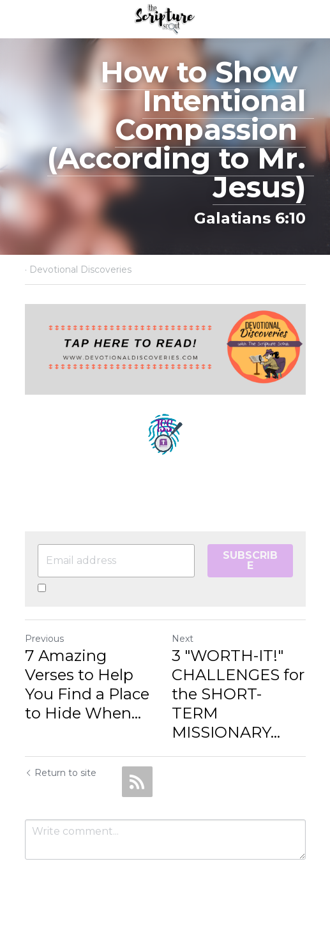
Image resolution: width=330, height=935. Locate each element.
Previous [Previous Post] (44, 638)
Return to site (60, 773)
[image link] (165, 18)
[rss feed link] (137, 781)
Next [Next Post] (182, 638)
